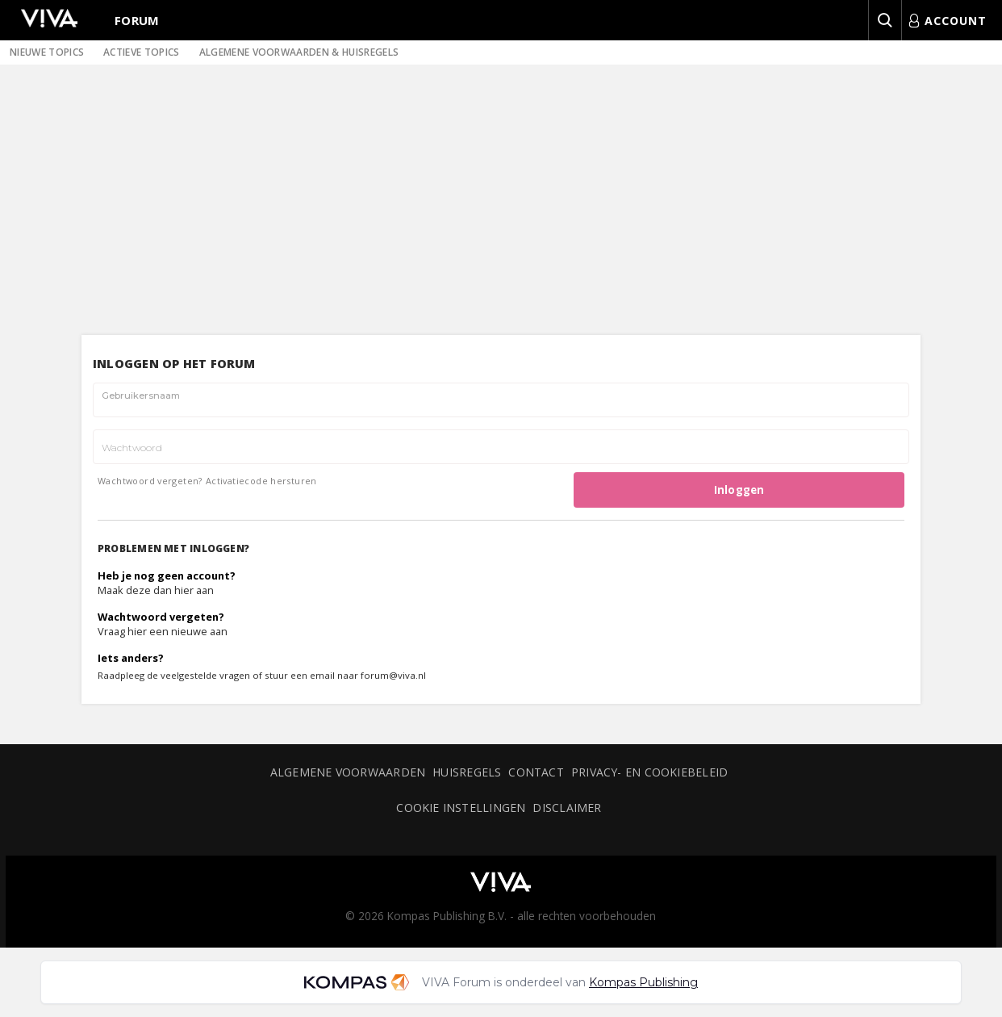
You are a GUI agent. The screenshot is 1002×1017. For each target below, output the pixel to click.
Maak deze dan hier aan (156, 590)
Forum (137, 20)
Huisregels (466, 772)
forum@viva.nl (393, 675)
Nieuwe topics (47, 52)
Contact (536, 772)
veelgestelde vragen (205, 675)
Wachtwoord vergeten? (150, 481)
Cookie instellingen (460, 807)
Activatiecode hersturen (261, 481)
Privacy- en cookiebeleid (649, 772)
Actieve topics (141, 52)
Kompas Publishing (643, 982)
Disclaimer (566, 807)
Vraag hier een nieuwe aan (163, 631)
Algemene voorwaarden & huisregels (299, 52)
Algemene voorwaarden (347, 772)
